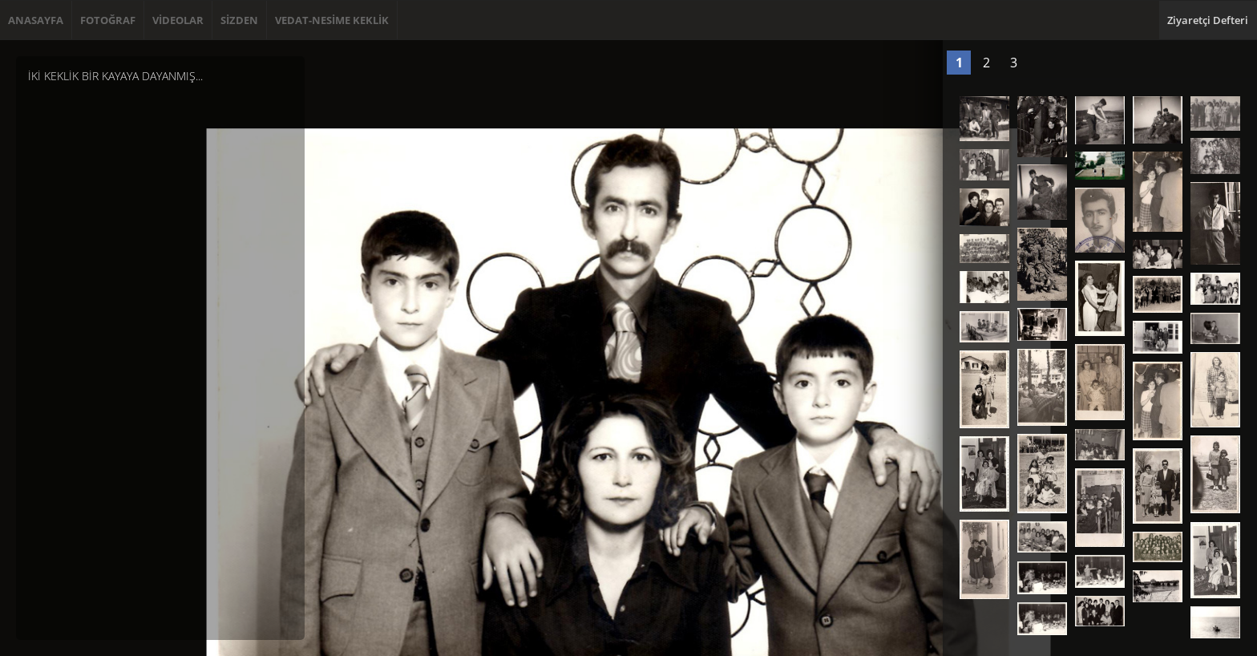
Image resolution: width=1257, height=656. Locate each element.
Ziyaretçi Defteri (1207, 20)
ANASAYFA (35, 20)
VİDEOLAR (178, 20)
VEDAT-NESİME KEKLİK (332, 20)
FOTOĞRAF (107, 20)
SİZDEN (239, 20)
